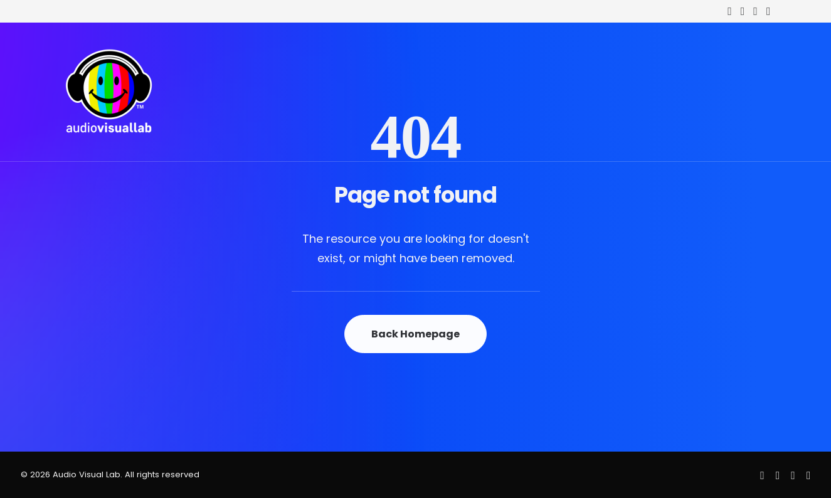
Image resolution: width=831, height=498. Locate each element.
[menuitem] (729, 11)
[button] (729, 11)
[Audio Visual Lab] (109, 92)
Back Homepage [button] (415, 334)
